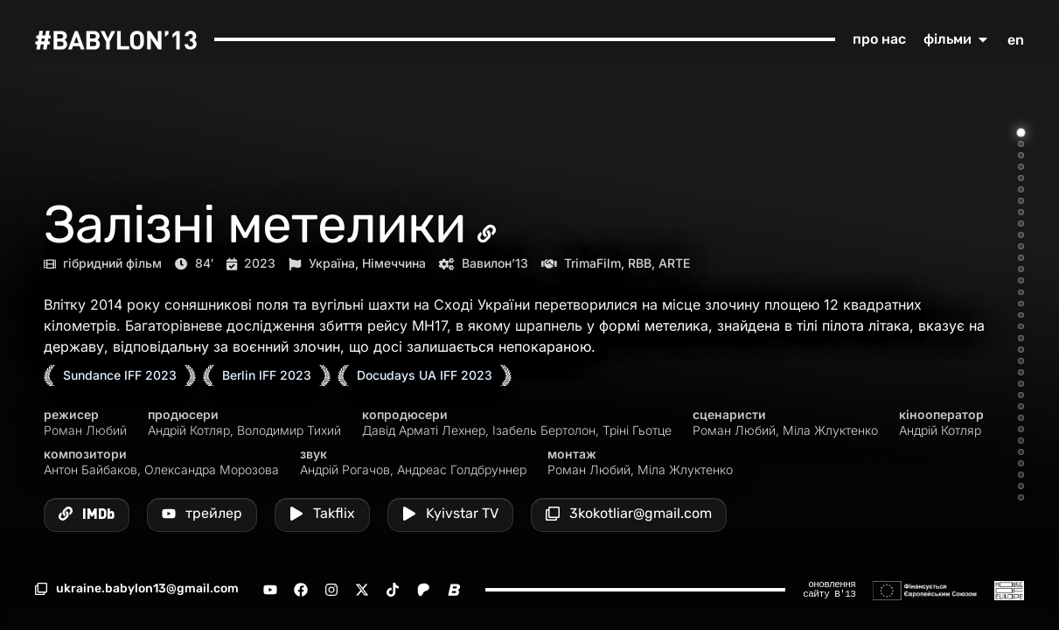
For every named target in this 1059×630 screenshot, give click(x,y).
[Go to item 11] (1021, 246)
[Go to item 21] (1021, 361)
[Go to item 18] (1021, 327)
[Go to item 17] (1021, 315)
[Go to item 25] (1021, 406)
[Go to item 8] (1021, 212)
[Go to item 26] (1021, 418)
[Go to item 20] (1021, 349)
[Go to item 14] (1021, 280)
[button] (137, 589)
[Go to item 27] (1021, 429)
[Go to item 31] (1021, 475)
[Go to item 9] (1021, 223)
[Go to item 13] (1021, 269)
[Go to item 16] (1021, 304)
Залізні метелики (255, 224)
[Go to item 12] (1021, 258)
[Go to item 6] (1021, 189)
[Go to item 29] (1021, 452)
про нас (879, 39)
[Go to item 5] (1021, 178)
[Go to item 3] (1021, 155)
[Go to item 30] (1021, 463)
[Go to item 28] (1021, 441)
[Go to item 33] (1021, 497)
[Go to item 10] (1021, 235)
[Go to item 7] (1021, 201)
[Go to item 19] (1021, 338)
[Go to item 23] (1021, 384)
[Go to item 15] (1021, 293)
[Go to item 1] (1021, 133)
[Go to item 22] (1021, 372)
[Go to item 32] (1021, 486)
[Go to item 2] (1021, 144)
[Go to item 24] (1021, 395)
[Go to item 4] (1021, 167)
